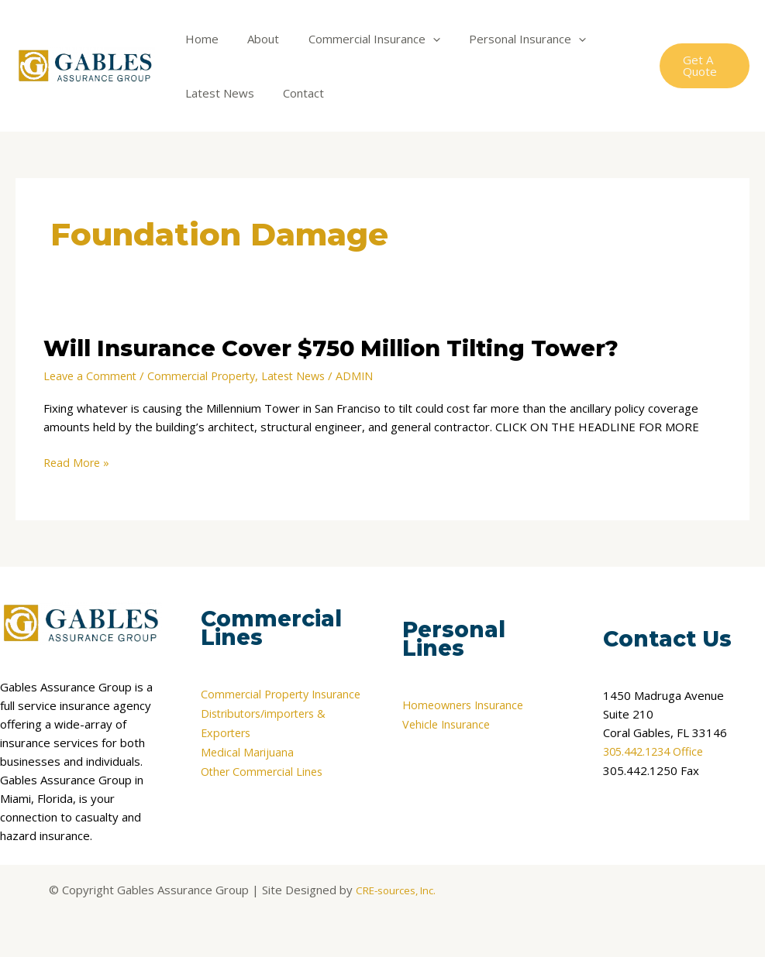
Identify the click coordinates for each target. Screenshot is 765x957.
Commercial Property (208, 375)
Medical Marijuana (248, 760)
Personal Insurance (507, 38)
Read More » (77, 461)
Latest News (216, 93)
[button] (702, 65)
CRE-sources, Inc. (395, 889)
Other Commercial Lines (265, 779)
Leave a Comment (91, 375)
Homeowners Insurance (466, 704)
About (255, 38)
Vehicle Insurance (448, 723)
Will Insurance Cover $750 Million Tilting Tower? (347, 348)
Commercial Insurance (360, 38)
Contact (294, 93)
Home (198, 38)
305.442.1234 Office (658, 751)
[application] (418, 38)
